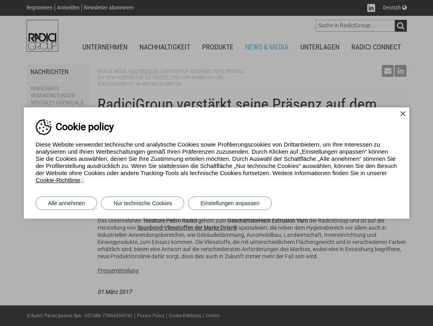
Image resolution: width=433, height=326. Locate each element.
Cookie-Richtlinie (58, 180)
